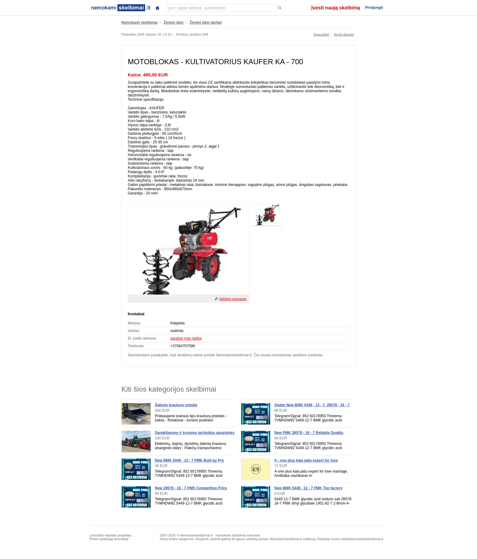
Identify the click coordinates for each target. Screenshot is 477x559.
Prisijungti (374, 7)
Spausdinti (321, 34)
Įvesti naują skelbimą (335, 7)
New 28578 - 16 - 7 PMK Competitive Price (191, 488)
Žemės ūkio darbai (205, 22)
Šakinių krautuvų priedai (176, 405)
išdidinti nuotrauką (232, 299)
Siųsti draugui (344, 34)
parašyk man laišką (186, 338)
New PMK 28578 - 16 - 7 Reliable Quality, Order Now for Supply (309, 435)
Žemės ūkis (173, 22)
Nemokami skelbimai (139, 22)
